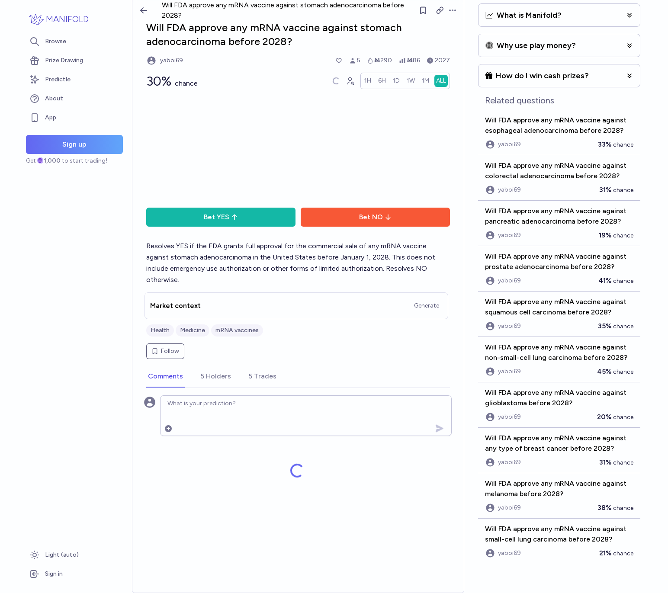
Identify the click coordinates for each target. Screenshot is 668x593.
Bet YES (221, 217)
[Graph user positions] (350, 81)
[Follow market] (423, 10)
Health (160, 330)
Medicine (192, 330)
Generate (426, 305)
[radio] (368, 81)
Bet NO (375, 217)
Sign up (74, 144)
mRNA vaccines (237, 330)
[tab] (165, 377)
